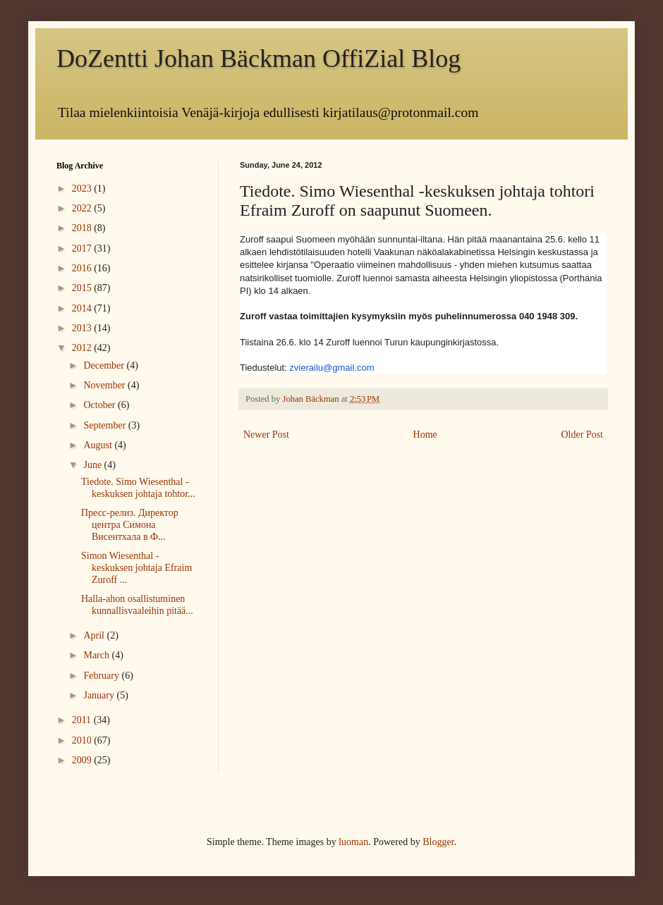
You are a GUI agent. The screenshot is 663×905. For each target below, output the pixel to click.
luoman (353, 842)
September (105, 425)
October (100, 405)
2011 (83, 720)
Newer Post (266, 434)
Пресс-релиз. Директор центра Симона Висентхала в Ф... (129, 524)
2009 (83, 760)
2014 (83, 308)
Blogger (438, 842)
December (104, 365)
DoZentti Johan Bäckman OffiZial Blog (258, 58)
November (105, 385)
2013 (83, 328)
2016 (83, 268)
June (93, 465)
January (99, 695)
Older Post (582, 434)
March (97, 655)
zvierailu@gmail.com (331, 367)
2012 (83, 348)
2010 (83, 740)
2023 (83, 188)
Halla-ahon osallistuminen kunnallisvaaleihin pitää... (137, 604)
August (98, 445)
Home (425, 434)
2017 (83, 248)
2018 (83, 228)
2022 (83, 208)
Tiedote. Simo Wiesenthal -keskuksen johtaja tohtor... (138, 487)
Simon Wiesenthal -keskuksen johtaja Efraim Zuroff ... (136, 567)
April (95, 635)
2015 (83, 288)
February (102, 675)
